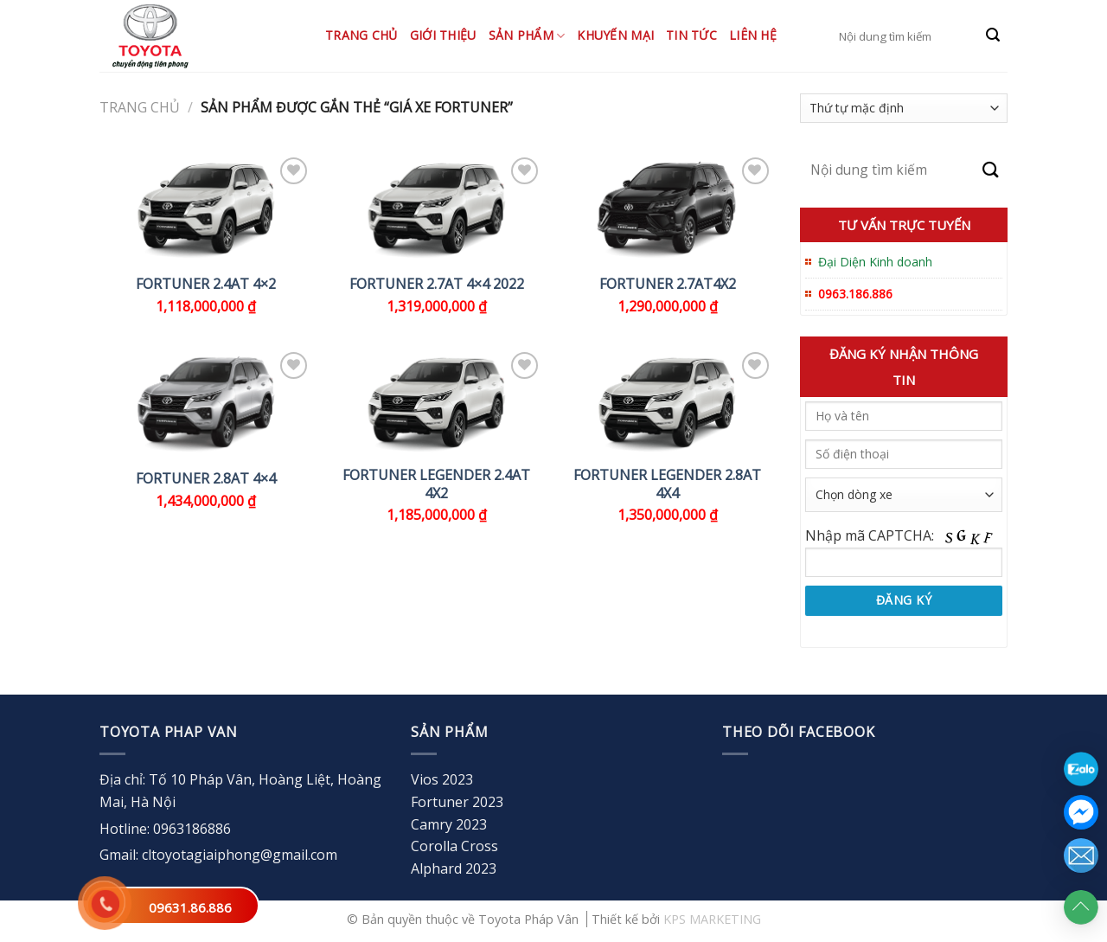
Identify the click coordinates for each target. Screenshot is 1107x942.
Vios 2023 (442, 779)
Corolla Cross (454, 845)
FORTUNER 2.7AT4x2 (667, 284)
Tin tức (691, 35)
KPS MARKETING (712, 919)
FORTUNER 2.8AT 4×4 (206, 479)
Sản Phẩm (527, 35)
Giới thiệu (443, 35)
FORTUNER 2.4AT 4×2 (206, 284)
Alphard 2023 (453, 868)
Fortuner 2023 (457, 801)
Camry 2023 (449, 824)
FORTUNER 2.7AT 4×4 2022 (436, 284)
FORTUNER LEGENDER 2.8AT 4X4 (667, 484)
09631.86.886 (190, 907)
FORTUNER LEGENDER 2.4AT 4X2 (436, 484)
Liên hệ (753, 35)
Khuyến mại (615, 35)
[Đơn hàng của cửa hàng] (904, 108)
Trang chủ (361, 35)
